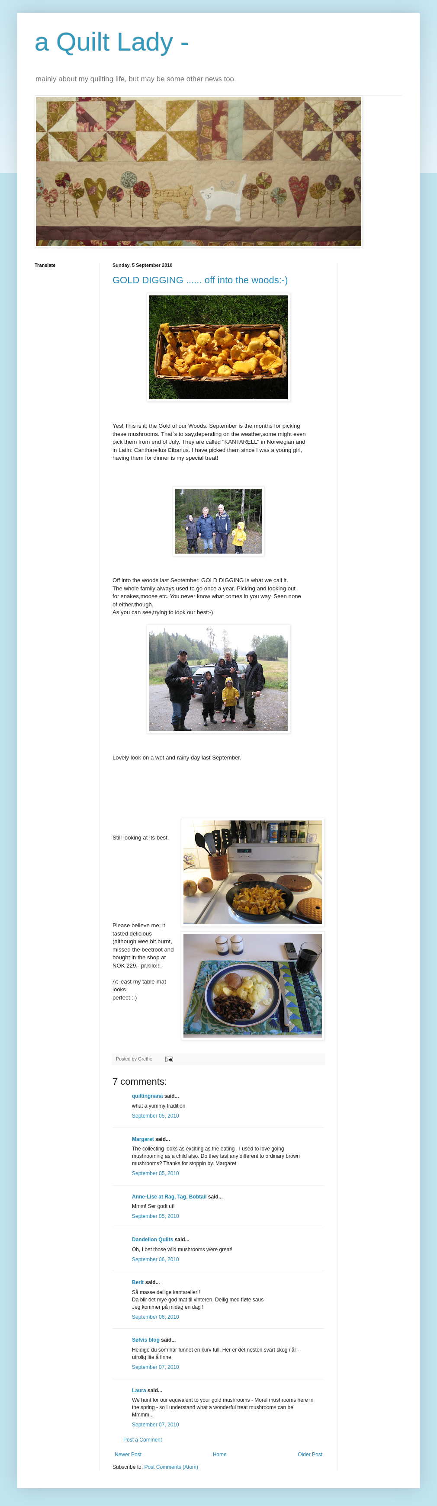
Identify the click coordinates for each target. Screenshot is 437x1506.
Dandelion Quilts (152, 1240)
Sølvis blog (146, 1340)
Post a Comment (142, 1440)
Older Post (310, 1455)
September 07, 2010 (155, 1367)
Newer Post (128, 1455)
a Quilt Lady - (112, 41)
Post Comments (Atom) (171, 1467)
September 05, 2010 (155, 1116)
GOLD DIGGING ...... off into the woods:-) (200, 280)
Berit (138, 1282)
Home (220, 1455)
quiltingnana (147, 1096)
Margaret (143, 1139)
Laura (139, 1390)
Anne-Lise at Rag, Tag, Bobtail (169, 1197)
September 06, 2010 (155, 1259)
